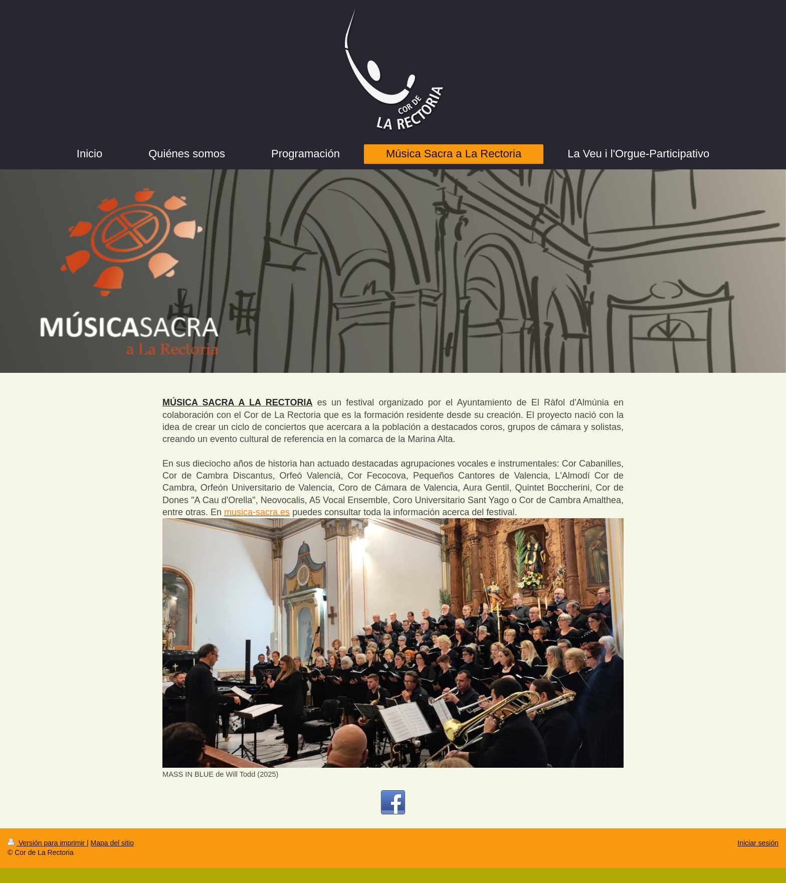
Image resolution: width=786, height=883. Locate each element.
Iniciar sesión (757, 843)
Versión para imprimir (47, 843)
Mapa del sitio (112, 843)
